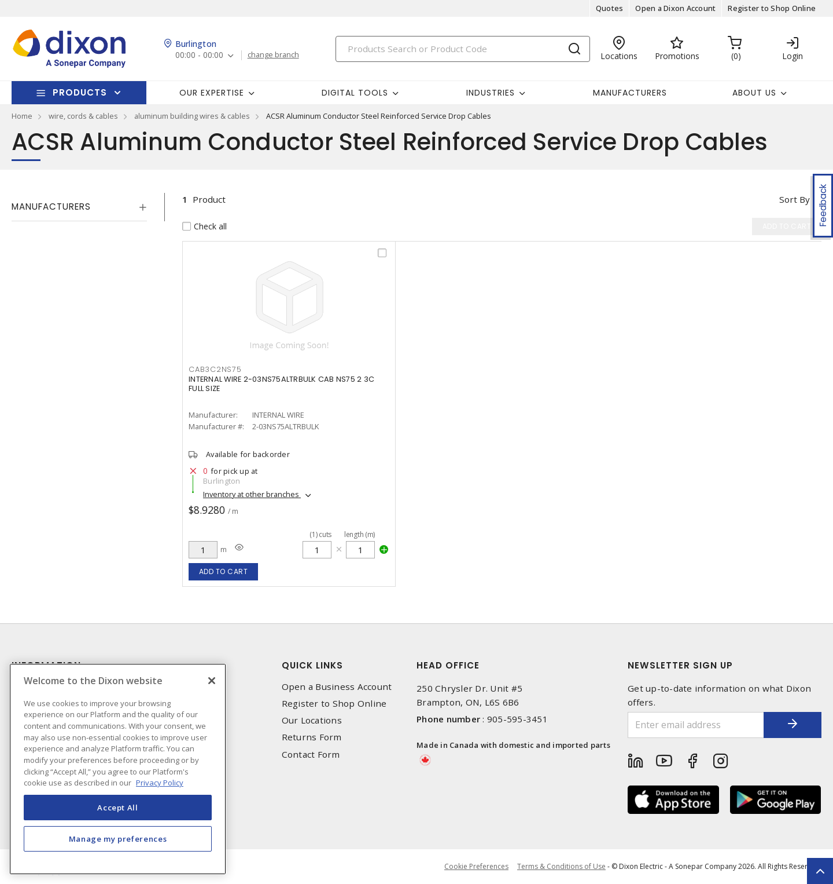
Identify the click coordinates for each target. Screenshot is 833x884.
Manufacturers (630, 92)
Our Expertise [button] (211, 92)
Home (22, 116)
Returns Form (312, 737)
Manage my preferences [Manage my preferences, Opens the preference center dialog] (118, 839)
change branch (273, 55)
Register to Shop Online (772, 8)
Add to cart (223, 571)
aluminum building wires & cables (192, 116)
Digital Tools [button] (355, 92)
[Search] (463, 49)
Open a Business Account (337, 686)
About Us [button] (754, 92)
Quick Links (312, 665)
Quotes (610, 8)
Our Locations (312, 720)
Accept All (117, 807)
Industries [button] (490, 92)
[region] (117, 769)
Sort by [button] (794, 199)
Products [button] (80, 92)
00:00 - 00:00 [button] (199, 55)
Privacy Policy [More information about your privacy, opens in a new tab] (159, 782)
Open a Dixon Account (675, 8)
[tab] (79, 207)
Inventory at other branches (252, 494)
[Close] (211, 680)
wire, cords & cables (83, 116)
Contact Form (311, 754)
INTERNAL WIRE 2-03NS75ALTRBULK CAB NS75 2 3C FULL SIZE (281, 383)
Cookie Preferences (476, 866)
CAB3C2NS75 (215, 369)
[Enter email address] (696, 725)
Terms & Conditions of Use (561, 866)
